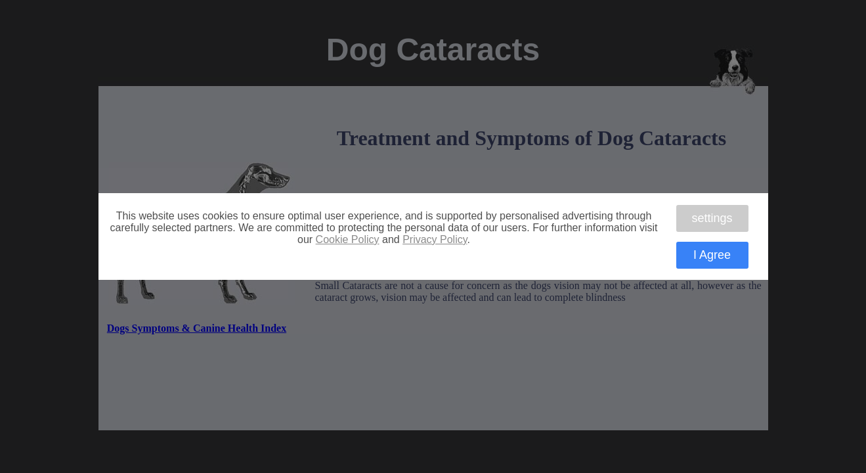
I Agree (712, 254)
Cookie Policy (347, 239)
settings (711, 218)
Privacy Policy (434, 239)
